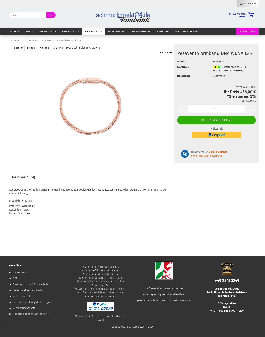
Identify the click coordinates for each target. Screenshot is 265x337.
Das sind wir (247, 31)
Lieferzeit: (183, 67)
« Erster (18, 47)
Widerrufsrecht (21, 296)
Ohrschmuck (71, 31)
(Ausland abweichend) (233, 71)
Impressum (19, 272)
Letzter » (58, 47)
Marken (15, 31)
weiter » (44, 47)
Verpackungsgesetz (24, 308)
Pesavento (165, 52)
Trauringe (162, 31)
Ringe (29, 31)
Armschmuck (94, 31)
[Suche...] (51, 15)
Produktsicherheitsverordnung (30, 314)
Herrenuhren (117, 31)
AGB (15, 278)
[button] (182, 109)
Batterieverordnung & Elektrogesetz (33, 302)
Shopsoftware (120, 326)
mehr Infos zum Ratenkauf (206, 155)
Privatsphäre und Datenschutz (30, 284)
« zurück (31, 47)
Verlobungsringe (186, 31)
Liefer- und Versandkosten (28, 290)
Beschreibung (23, 177)
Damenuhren (141, 31)
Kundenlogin (248, 3)
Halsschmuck (47, 31)
